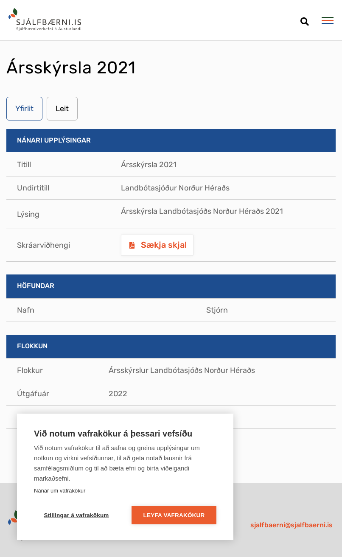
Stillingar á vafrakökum (76, 515)
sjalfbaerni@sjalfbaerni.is (291, 525)
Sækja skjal (163, 245)
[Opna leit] (304, 18)
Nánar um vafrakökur (59, 490)
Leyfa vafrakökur (174, 515)
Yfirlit (24, 108)
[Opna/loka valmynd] (327, 20)
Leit (62, 108)
